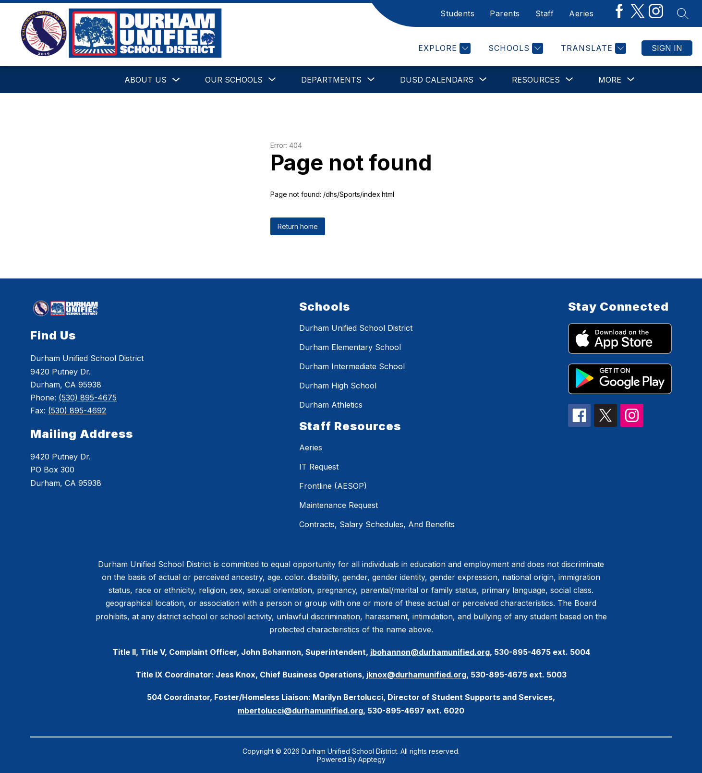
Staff (544, 13)
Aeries (581, 13)
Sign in (667, 48)
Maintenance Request (338, 505)
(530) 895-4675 (88, 397)
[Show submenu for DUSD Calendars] (436, 79)
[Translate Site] (592, 48)
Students (457, 13)
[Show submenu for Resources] (536, 79)
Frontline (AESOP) (333, 486)
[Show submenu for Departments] (331, 79)
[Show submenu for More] (609, 79)
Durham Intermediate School (352, 366)
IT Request (319, 466)
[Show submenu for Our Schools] (234, 79)
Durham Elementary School (350, 347)
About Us (145, 80)
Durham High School (337, 385)
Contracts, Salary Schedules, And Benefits (377, 524)
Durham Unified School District (355, 328)
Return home (298, 226)
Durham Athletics (331, 405)
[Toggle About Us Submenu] (176, 79)
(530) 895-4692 (77, 410)
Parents (505, 13)
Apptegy (372, 759)
